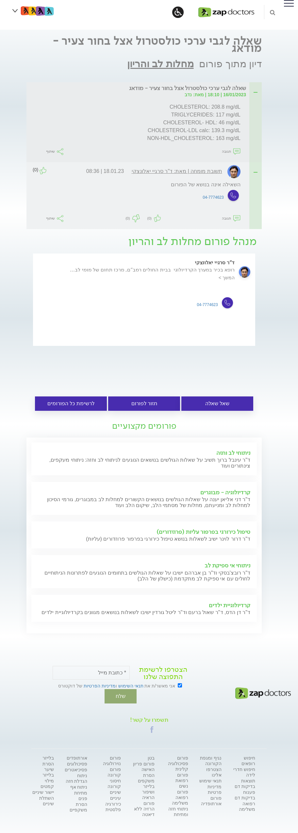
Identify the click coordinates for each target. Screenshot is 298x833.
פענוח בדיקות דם (245, 794)
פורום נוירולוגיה (112, 760)
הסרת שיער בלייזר (48, 769)
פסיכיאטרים (76, 769)
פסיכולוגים (77, 763)
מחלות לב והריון (160, 63)
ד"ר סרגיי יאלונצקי (215, 262)
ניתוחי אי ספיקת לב (227, 565)
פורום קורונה (114, 771)
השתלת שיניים (46, 800)
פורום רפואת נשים (181, 780)
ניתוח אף (79, 786)
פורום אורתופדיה (211, 800)
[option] (144, 306)
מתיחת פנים (80, 795)
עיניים (115, 797)
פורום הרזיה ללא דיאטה (144, 808)
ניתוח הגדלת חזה (77, 777)
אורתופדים (77, 757)
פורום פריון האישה (144, 766)
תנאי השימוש (130, 685)
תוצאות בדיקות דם (245, 783)
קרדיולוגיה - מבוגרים (225, 492)
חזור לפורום (144, 403)
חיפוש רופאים (248, 760)
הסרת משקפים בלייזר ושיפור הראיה (146, 785)
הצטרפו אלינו (214, 771)
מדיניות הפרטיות (100, 685)
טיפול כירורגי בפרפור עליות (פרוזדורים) (203, 532)
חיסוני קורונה (114, 783)
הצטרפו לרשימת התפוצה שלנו (163, 673)
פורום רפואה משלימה (180, 797)
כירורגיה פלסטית (113, 806)
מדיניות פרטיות (214, 788)
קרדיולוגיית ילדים (229, 605)
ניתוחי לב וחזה (233, 453)
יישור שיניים (43, 791)
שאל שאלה (217, 403)
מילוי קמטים (47, 783)
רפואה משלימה (247, 805)
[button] (152, 729)
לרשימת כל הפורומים (70, 403)
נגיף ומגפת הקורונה (211, 760)
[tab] (146, 88)
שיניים (115, 791)
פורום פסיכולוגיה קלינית (178, 763)
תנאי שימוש (210, 780)
